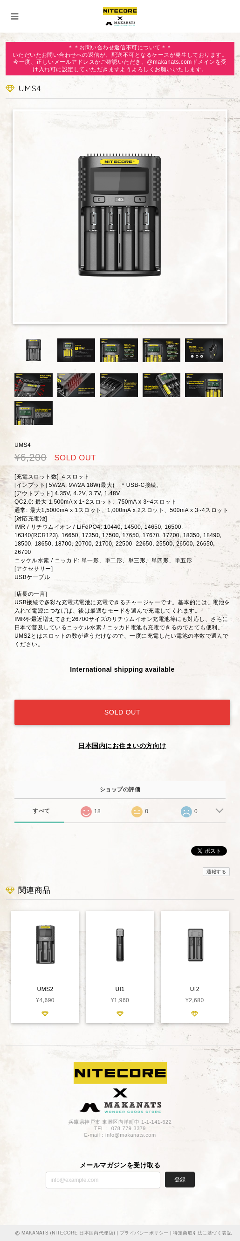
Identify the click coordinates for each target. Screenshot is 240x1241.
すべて (41, 811)
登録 (179, 1179)
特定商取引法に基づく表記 (202, 1232)
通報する (216, 871)
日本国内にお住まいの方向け (122, 745)
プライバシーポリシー (144, 1232)
